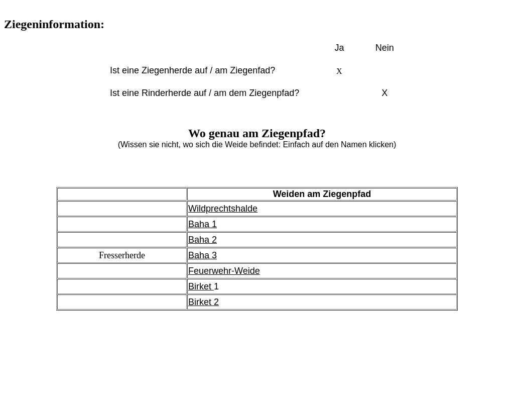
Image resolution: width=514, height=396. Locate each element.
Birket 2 (203, 302)
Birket (201, 286)
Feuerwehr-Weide (224, 271)
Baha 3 (202, 255)
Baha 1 (202, 224)
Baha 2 (202, 240)
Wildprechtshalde (223, 209)
